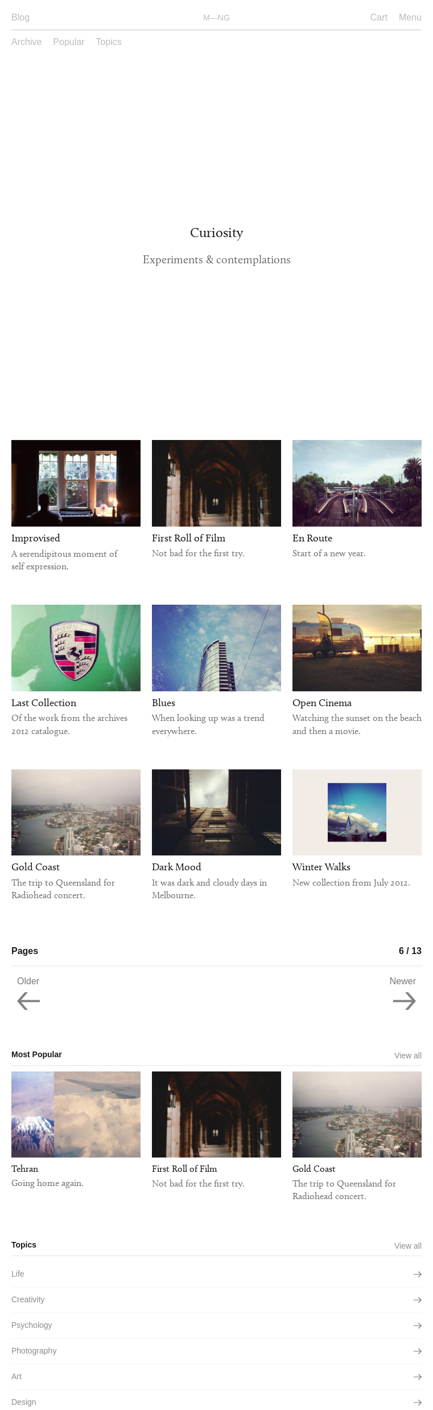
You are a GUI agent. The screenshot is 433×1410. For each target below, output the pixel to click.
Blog (20, 17)
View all (408, 1055)
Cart (378, 17)
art (216, 1376)
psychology (216, 1325)
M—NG (216, 17)
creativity (216, 1299)
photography (216, 1350)
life (216, 1273)
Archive (26, 42)
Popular (68, 42)
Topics (109, 42)
